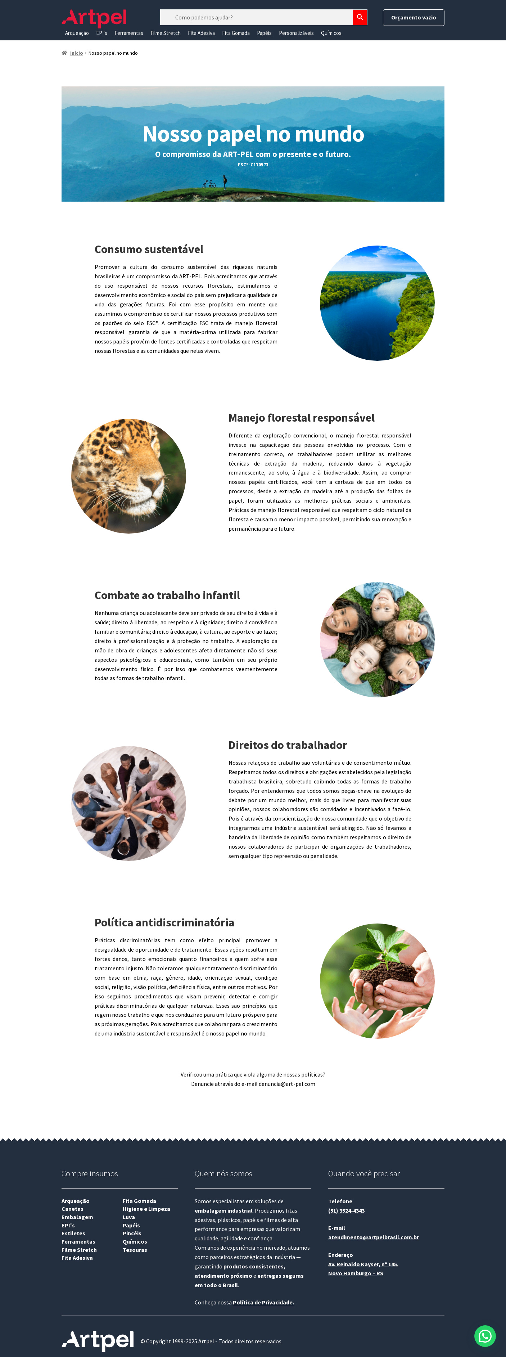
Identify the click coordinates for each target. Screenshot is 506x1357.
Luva (129, 1217)
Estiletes (73, 1233)
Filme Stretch (165, 33)
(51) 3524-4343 (346, 1210)
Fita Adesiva (201, 33)
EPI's (101, 33)
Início (76, 53)
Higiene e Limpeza (146, 1208)
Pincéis (132, 1233)
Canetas (72, 1208)
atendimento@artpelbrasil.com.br (373, 1237)
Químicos (331, 33)
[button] (485, 1336)
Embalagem (77, 1217)
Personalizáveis (296, 33)
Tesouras (135, 1249)
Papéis (264, 33)
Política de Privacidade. (263, 1302)
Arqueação (77, 33)
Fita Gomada (236, 33)
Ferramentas (128, 33)
